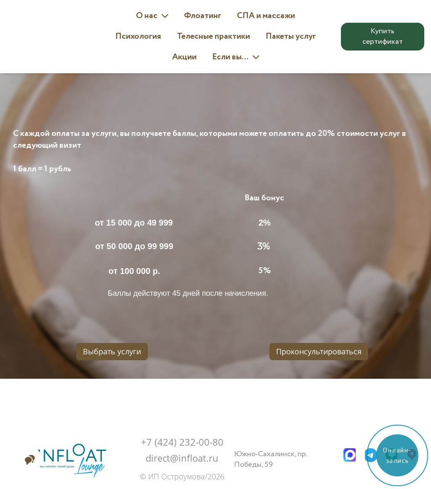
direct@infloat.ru (182, 458)
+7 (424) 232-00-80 (182, 442)
